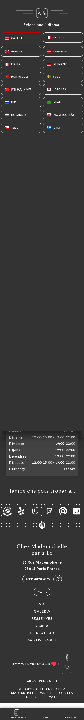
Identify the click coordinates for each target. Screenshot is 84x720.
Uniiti (51, 685)
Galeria (42, 616)
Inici (42, 608)
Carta (42, 630)
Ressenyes (42, 623)
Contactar (42, 637)
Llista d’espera (17, 713)
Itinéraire (70, 713)
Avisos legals (42, 645)
